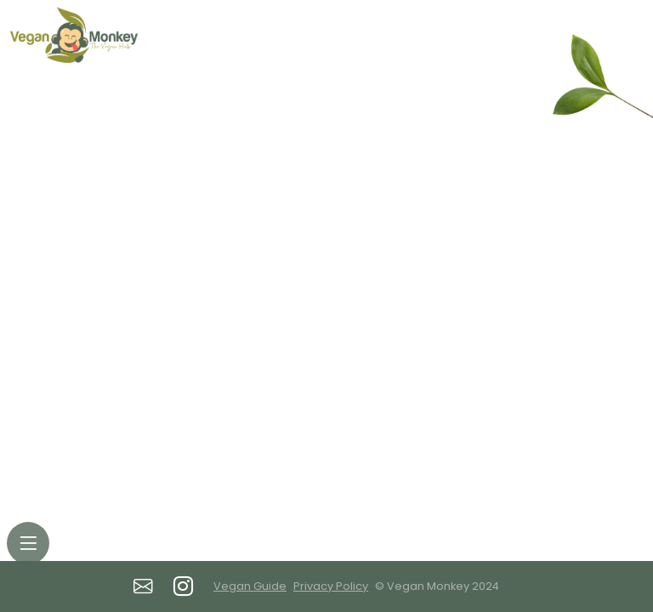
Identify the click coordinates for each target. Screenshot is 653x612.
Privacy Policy (330, 586)
